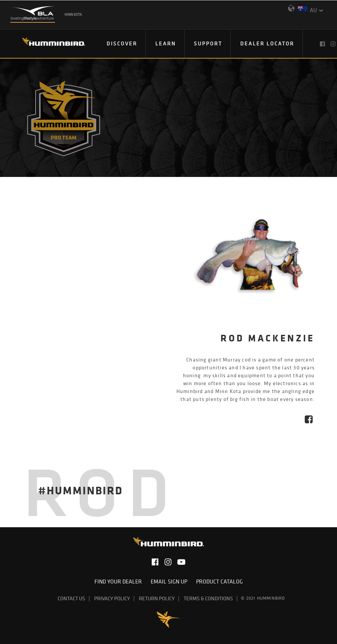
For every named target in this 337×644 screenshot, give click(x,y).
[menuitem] (122, 44)
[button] (323, 44)
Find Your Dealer (120, 581)
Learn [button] (165, 43)
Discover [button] (122, 43)
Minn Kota (73, 14)
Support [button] (208, 43)
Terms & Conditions (208, 598)
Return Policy (157, 598)
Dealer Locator (267, 43)
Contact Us (71, 598)
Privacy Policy (112, 598)
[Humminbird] (48, 44)
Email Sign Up (171, 581)
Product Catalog (219, 581)
